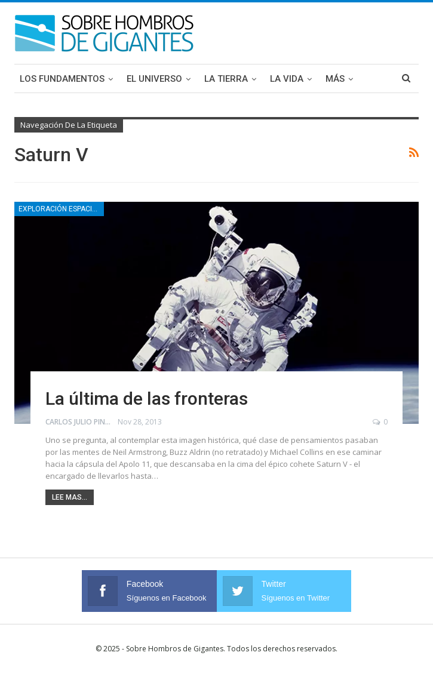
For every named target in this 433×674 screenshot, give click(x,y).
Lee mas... (69, 497)
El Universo (154, 78)
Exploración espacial (59, 209)
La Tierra (226, 78)
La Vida (286, 78)
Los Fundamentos (62, 78)
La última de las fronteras (146, 398)
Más (335, 78)
